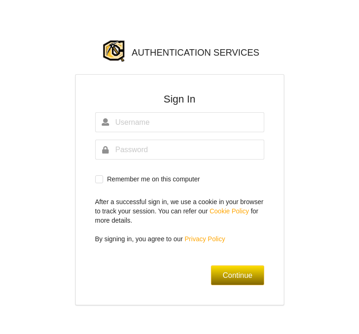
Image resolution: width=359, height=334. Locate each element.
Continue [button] (237, 275)
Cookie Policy (230, 211)
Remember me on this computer (153, 179)
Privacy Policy (205, 239)
